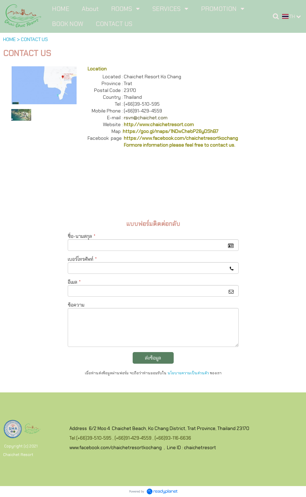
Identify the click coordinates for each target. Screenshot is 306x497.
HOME (9, 39)
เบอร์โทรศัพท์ (82, 259)
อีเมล (74, 282)
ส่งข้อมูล (153, 358)
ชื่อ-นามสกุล (81, 236)
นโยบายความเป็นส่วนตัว (188, 373)
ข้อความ (76, 305)
